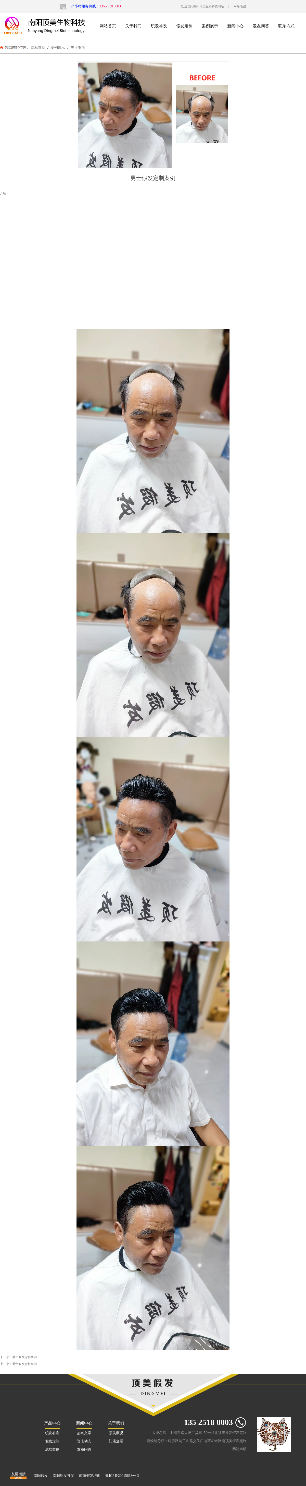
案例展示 (210, 26)
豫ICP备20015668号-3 (122, 1476)
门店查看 (116, 1441)
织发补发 (159, 26)
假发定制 (184, 26)
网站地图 (240, 6)
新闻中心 (235, 26)
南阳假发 (41, 1476)
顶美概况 (116, 1433)
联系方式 (286, 26)
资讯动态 (84, 1441)
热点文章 (84, 1433)
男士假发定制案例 (24, 1357)
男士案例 (77, 47)
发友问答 (261, 26)
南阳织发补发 (63, 1476)
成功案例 (52, 1449)
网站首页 (108, 26)
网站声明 (239, 1449)
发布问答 (84, 1449)
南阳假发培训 (89, 1476)
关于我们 (133, 26)
